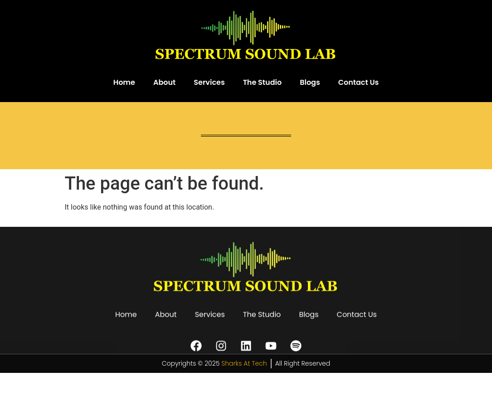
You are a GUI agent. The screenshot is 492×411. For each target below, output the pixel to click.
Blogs (310, 82)
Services (209, 82)
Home (124, 82)
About (164, 82)
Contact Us (358, 82)
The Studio (262, 82)
